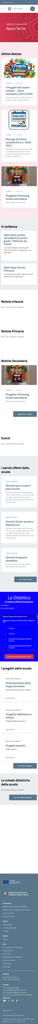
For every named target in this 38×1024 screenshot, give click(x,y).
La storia (6, 931)
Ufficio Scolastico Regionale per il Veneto (16, 910)
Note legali (6, 966)
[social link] (4, 1000)
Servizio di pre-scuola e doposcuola (20, 523)
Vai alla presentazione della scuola (19, 656)
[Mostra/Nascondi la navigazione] (2, 8)
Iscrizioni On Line (8, 916)
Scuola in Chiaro (8, 913)
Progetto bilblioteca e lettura (19, 716)
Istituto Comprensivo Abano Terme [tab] (15, 616)
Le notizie (9, 83)
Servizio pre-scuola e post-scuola (18, 487)
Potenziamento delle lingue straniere (18, 684)
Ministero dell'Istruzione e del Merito (15, 906)
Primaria (12, 633)
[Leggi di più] (11, 698)
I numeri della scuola (10, 928)
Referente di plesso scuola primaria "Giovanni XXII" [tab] (19, 621)
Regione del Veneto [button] (8, 2)
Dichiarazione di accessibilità (12, 957)
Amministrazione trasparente (12, 947)
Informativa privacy (9, 960)
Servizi (5, 939)
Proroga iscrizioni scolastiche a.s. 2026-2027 (19, 142)
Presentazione (7, 924)
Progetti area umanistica (13, 679)
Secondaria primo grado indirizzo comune (20, 640)
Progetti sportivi (15, 745)
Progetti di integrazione (13, 741)
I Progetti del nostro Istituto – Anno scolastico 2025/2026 (19, 90)
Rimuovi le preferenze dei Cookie (13, 1015)
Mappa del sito (7, 1010)
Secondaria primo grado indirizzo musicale (20, 647)
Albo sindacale (8, 950)
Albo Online (7, 954)
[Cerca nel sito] (32, 8)
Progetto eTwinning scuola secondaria (17, 197)
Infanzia (11, 628)
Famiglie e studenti (11, 481)
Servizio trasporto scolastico (16, 559)
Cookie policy (7, 963)
